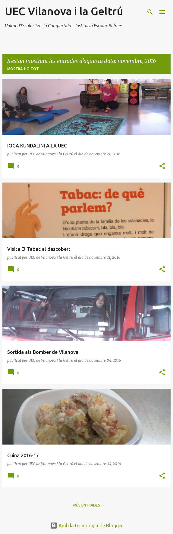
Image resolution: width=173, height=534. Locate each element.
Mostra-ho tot (23, 69)
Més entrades (86, 505)
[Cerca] (150, 12)
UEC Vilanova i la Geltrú (64, 11)
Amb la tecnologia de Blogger (86, 525)
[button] (162, 166)
